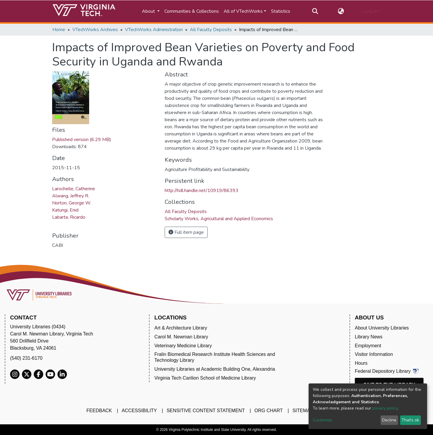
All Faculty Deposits (211, 29)
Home (58, 29)
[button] (341, 11)
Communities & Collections (191, 11)
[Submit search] (315, 11)
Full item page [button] (186, 232)
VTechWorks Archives (95, 29)
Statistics (280, 11)
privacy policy (384, 408)
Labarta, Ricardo (68, 217)
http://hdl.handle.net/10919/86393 (201, 190)
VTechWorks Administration (154, 29)
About (149, 11)
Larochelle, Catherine (73, 188)
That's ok (410, 420)
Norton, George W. (71, 203)
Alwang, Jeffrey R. (70, 196)
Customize (322, 420)
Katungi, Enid (65, 210)
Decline (389, 420)
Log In (370, 11)
